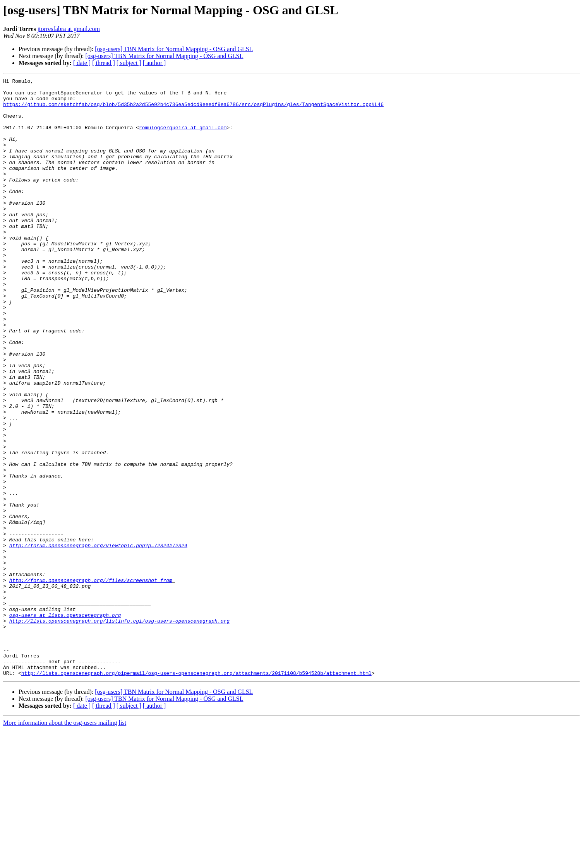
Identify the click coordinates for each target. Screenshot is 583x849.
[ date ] (82, 63)
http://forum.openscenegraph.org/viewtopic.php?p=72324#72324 (98, 639)
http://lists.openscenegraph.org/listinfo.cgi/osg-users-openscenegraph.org (119, 729)
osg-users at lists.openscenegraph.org (65, 722)
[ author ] (154, 63)
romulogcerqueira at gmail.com (182, 137)
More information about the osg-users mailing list (64, 842)
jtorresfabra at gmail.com (69, 29)
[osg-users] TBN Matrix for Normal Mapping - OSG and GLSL (174, 49)
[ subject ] (129, 63)
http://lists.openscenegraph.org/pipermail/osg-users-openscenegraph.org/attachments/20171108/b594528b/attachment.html (196, 792)
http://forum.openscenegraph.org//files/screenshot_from (90, 681)
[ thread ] (103, 63)
